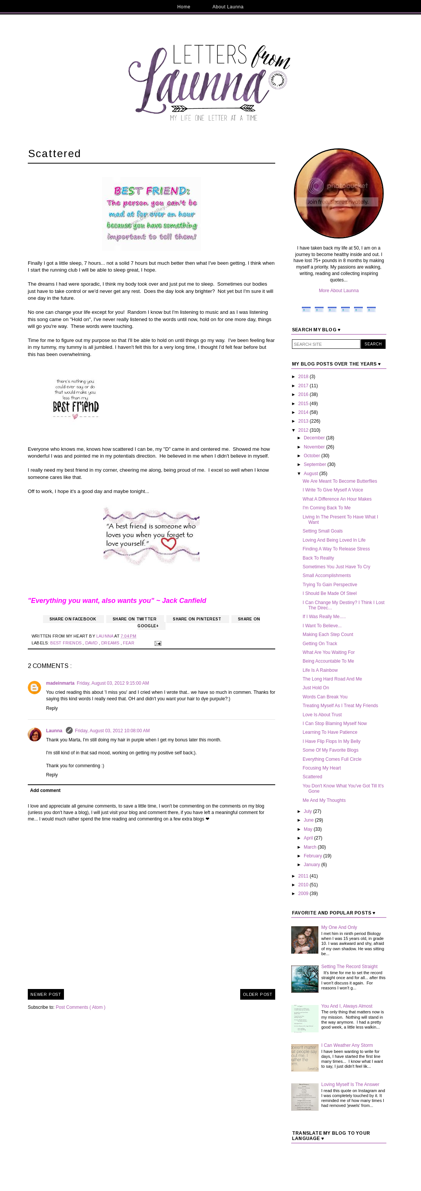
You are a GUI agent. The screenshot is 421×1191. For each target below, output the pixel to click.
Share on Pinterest (198, 619)
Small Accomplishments (327, 575)
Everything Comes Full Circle (332, 759)
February (313, 856)
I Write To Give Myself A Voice (333, 490)
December (315, 437)
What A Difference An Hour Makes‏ (337, 499)
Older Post (258, 994)
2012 (304, 430)
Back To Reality (318, 558)
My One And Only (339, 927)
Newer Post (45, 994)
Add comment (45, 790)
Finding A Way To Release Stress (336, 549)
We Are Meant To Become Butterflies (340, 481)
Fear (129, 643)
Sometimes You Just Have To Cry (336, 566)
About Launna (228, 7)
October (312, 455)
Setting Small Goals (323, 531)
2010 (304, 884)
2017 (304, 385)
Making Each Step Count (328, 634)
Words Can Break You (325, 697)
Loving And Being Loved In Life (334, 540)
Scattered (312, 776)
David (92, 643)
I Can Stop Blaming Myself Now (335, 723)
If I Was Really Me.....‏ (324, 616)
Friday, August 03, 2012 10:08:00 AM (112, 730)
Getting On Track (320, 643)
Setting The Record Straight (349, 966)
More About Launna (339, 290)
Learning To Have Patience (330, 732)
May (309, 829)
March (311, 847)
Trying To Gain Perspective (330, 584)
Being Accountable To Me (328, 661)
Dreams (110, 643)
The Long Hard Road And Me (332, 679)
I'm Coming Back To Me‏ (327, 507)
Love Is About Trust (322, 714)
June (309, 820)
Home (183, 7)
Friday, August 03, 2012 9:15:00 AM (113, 683)
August (311, 473)
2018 (304, 376)
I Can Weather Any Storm (347, 1045)
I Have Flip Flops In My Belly (331, 741)
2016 (304, 394)
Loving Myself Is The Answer (350, 1084)
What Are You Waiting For (329, 652)
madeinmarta (60, 683)
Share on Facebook (73, 619)
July (308, 811)
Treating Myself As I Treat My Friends (340, 705)
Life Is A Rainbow (320, 670)
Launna (55, 730)
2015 (304, 403)
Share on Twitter (135, 619)
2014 (304, 412)
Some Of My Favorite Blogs (331, 750)
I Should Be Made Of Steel (330, 593)
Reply (52, 708)
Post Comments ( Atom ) (80, 1007)
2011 (304, 876)
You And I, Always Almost (346, 1006)
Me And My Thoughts (324, 800)
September (315, 464)
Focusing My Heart (322, 768)
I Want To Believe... (322, 625)
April (309, 838)
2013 (304, 421)
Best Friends (66, 643)
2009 (304, 893)
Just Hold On (316, 687)
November (315, 447)
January (312, 864)
